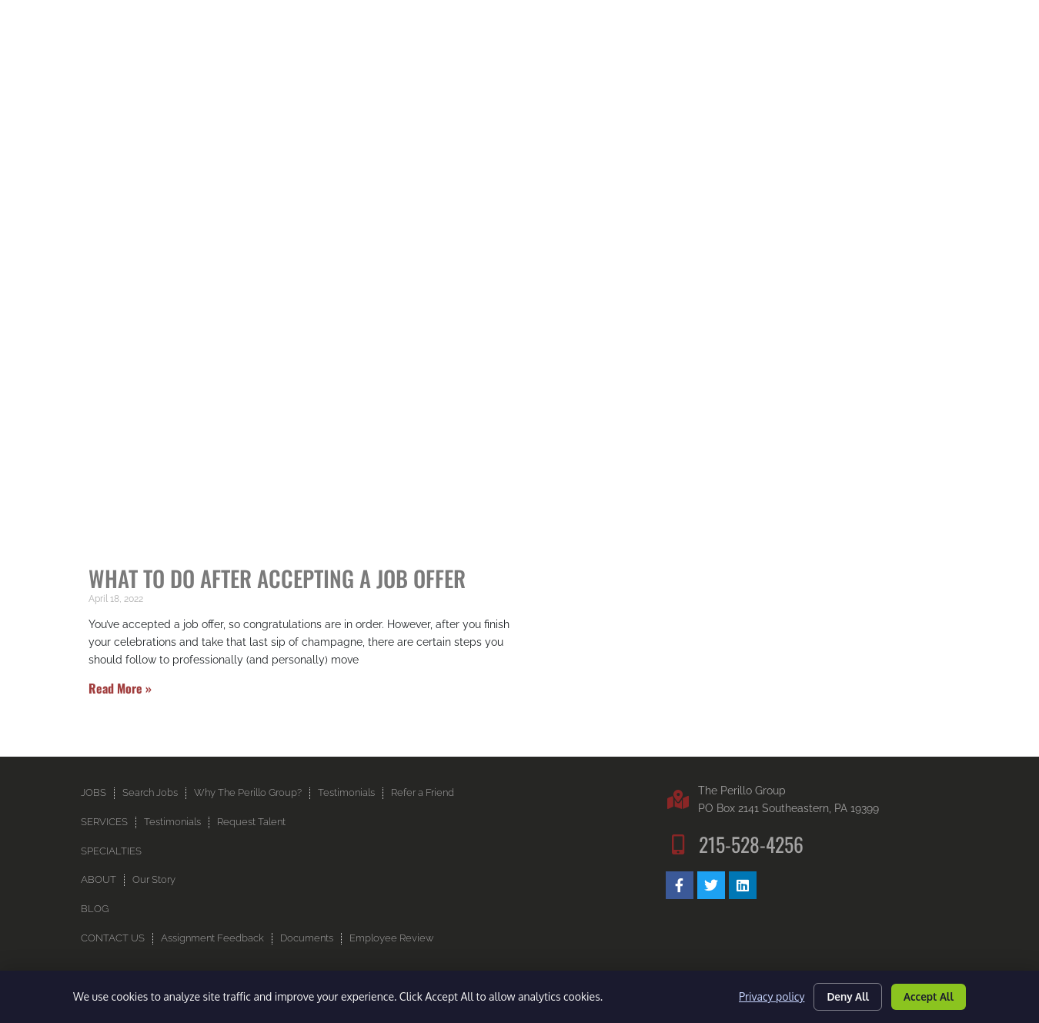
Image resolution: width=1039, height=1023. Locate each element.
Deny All (841, 994)
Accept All (926, 994)
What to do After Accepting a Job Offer (277, 600)
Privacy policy (761, 995)
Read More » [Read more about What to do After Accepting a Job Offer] (120, 710)
